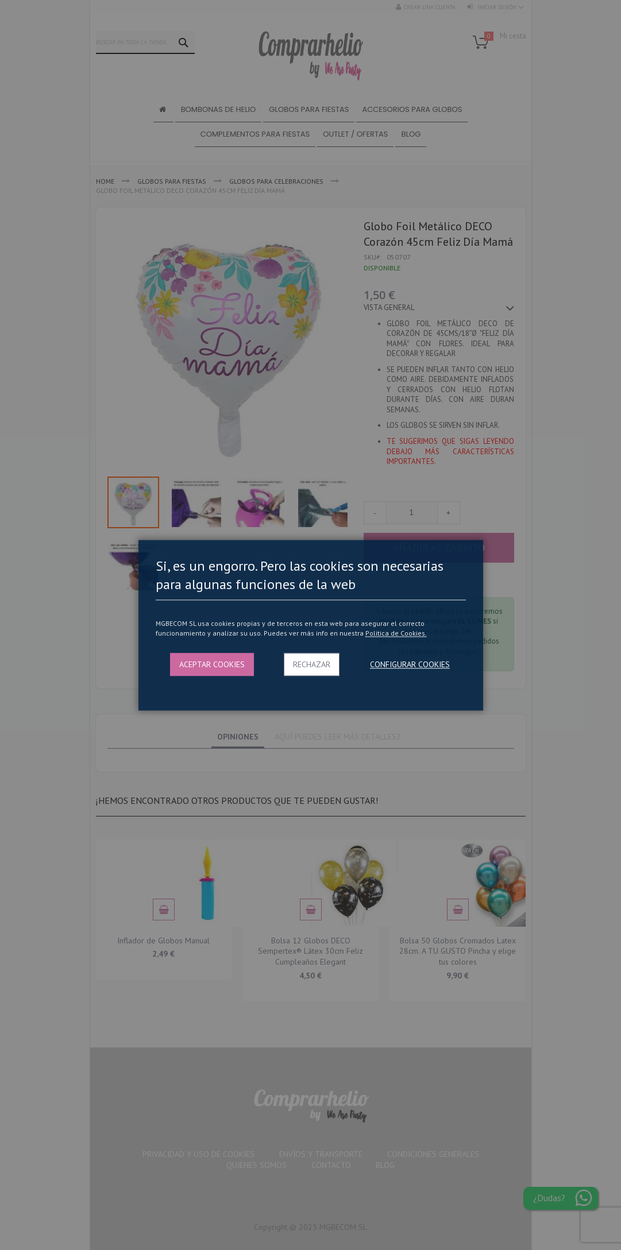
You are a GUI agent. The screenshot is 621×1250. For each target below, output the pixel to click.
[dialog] (310, 625)
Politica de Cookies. (396, 633)
